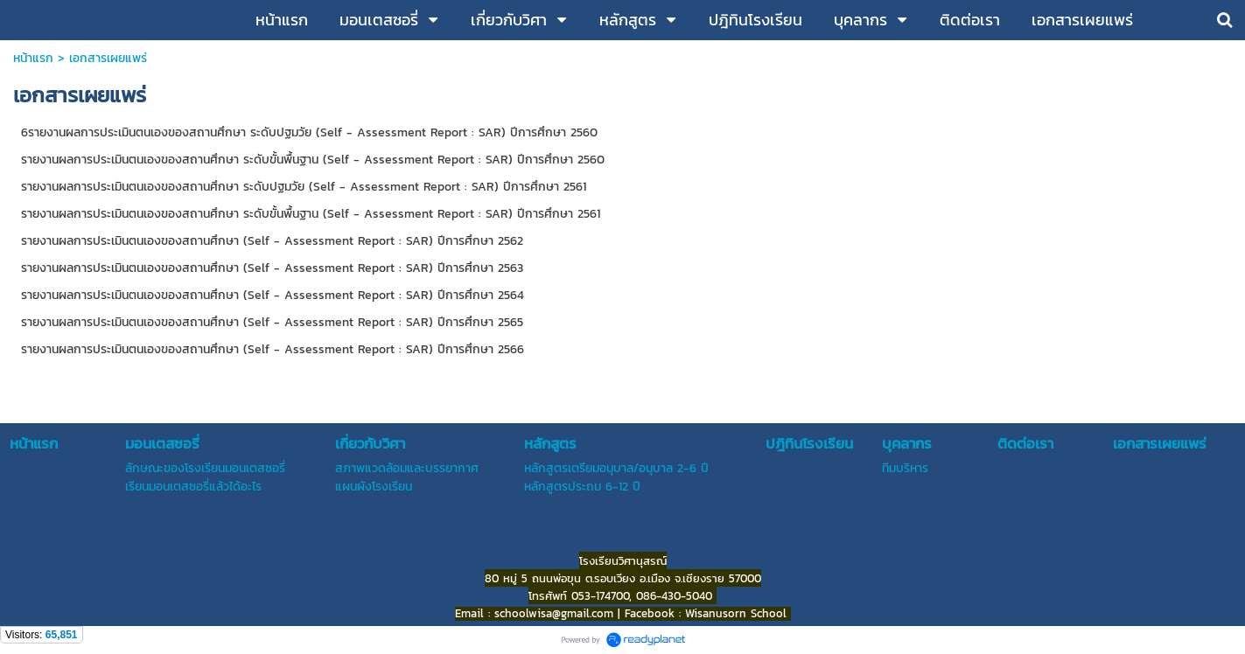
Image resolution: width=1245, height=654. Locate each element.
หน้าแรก (33, 58)
